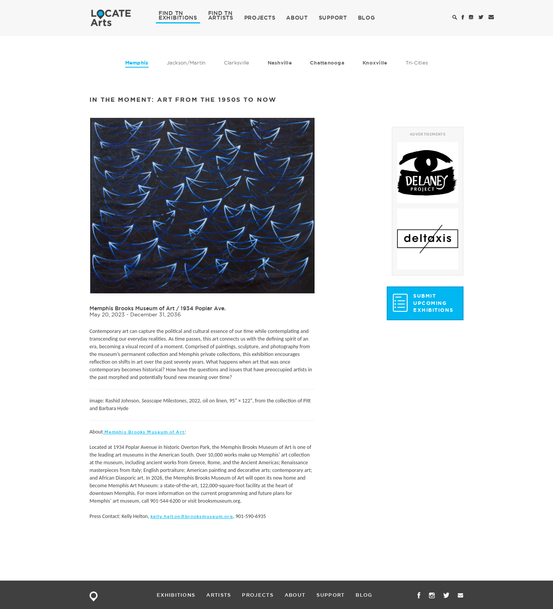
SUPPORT (333, 18)
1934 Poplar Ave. (203, 308)
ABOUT (297, 18)
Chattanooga (327, 63)
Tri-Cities (417, 62)
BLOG (366, 18)
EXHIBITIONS (178, 17)
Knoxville (375, 63)
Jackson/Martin (186, 62)
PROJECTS (260, 18)
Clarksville (237, 62)
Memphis (137, 63)
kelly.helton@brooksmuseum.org (192, 516)
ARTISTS (220, 17)
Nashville (280, 63)
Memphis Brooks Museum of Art (132, 308)
